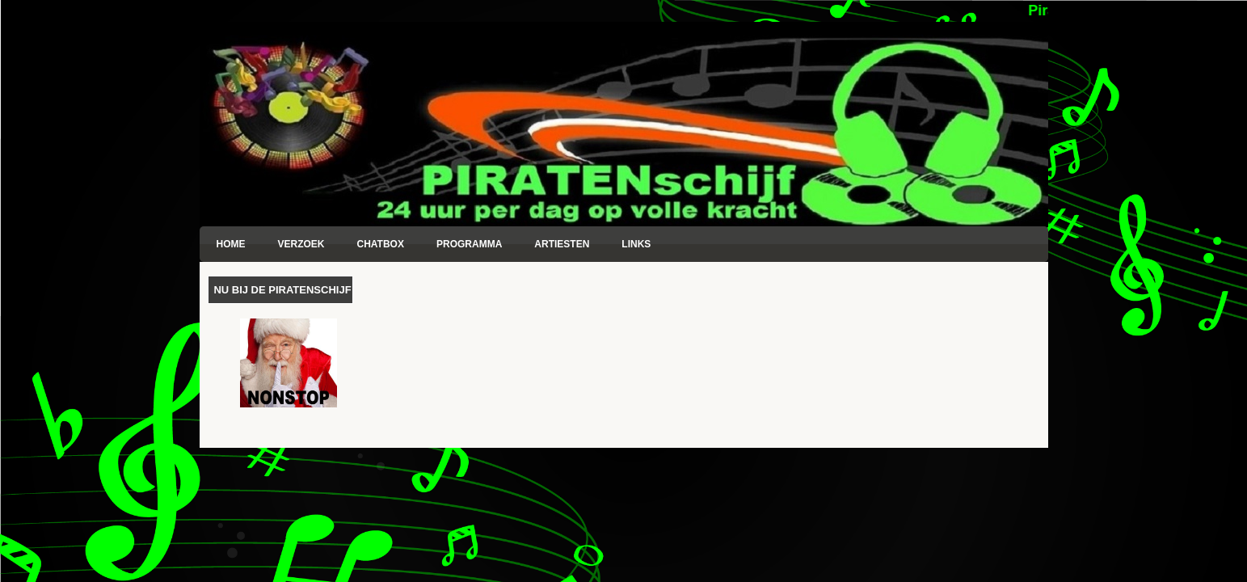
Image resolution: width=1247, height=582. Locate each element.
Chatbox (380, 244)
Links (636, 244)
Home (231, 244)
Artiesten (561, 244)
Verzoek (301, 244)
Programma (469, 244)
